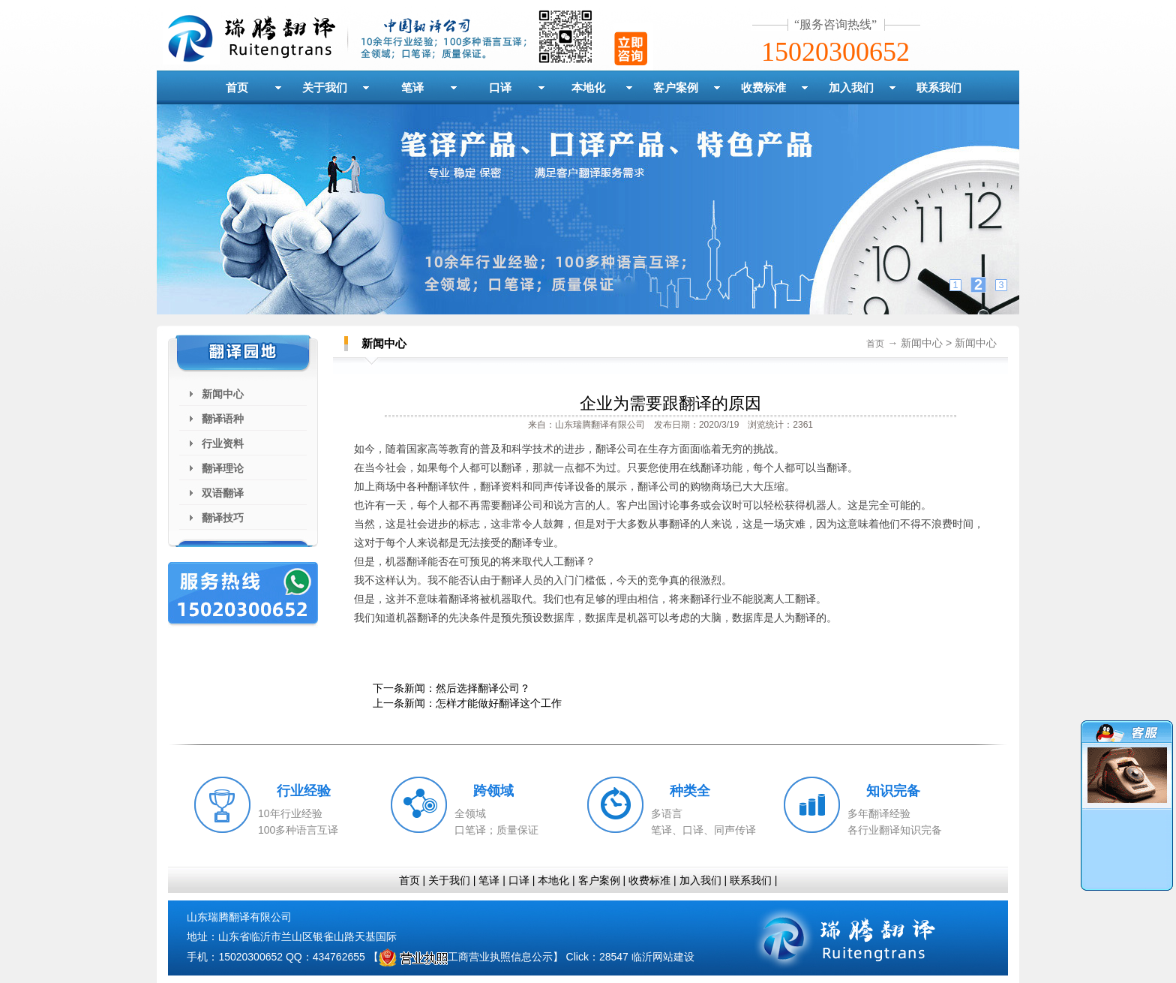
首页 (237, 87)
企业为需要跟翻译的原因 (670, 403)
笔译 (412, 87)
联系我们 (939, 87)
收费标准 (763, 87)
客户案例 (675, 87)
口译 (500, 87)
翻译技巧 (223, 518)
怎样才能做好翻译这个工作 (499, 703)
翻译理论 (223, 468)
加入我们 (851, 87)
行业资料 (223, 443)
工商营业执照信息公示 (466, 957)
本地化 (588, 87)
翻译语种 (223, 419)
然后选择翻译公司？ (483, 688)
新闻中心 (223, 394)
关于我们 (324, 87)
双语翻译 (223, 493)
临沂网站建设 (663, 957)
